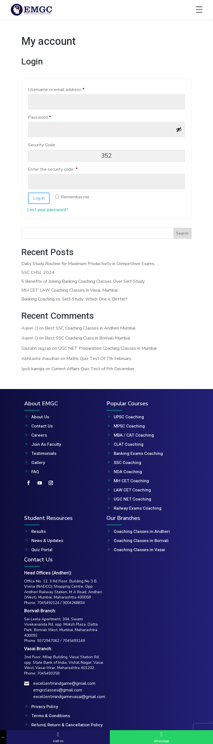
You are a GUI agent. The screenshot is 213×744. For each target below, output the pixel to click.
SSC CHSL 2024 (37, 272)
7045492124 (48, 602)
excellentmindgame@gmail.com (64, 683)
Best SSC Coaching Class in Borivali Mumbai (87, 338)
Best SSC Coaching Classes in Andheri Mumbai (90, 328)
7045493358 (48, 673)
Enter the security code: (53, 169)
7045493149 (74, 640)
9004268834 (74, 602)
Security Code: (42, 145)
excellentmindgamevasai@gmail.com (69, 697)
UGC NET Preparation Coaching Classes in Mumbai (107, 348)
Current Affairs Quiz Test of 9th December (93, 369)
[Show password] (179, 129)
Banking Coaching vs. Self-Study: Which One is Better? (74, 299)
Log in (39, 198)
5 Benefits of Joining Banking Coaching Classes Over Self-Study (83, 281)
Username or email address (65, 89)
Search (182, 233)
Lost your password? (47, 210)
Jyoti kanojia (32, 369)
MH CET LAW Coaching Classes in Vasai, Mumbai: (69, 290)
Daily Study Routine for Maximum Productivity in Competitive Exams (87, 264)
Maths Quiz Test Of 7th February (98, 359)
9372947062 (48, 640)
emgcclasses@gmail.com (57, 690)
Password (48, 116)
